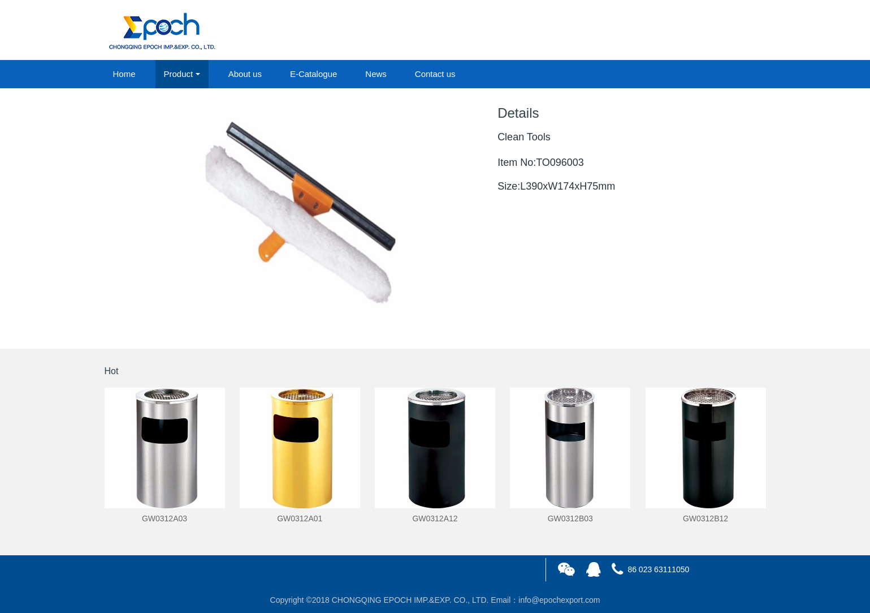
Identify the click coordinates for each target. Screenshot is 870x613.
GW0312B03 (570, 518)
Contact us (435, 74)
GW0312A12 (434, 518)
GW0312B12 (705, 518)
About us (245, 74)
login (689, 30)
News (376, 74)
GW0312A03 (164, 518)
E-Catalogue (313, 74)
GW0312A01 (299, 518)
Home (124, 74)
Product (178, 74)
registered (739, 30)
